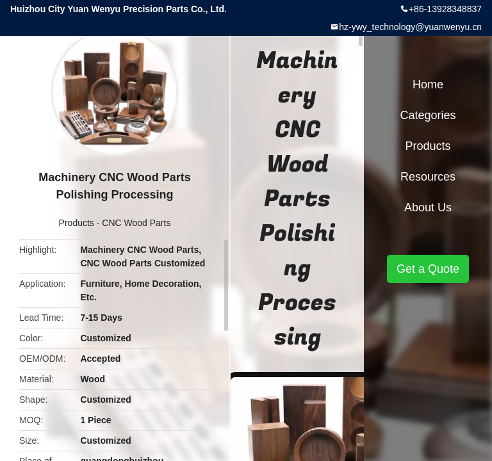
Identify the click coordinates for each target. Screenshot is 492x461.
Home (428, 84)
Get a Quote (428, 269)
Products (76, 223)
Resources (427, 176)
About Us (428, 207)
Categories (427, 115)
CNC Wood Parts (136, 223)
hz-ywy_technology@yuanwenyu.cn (410, 27)
